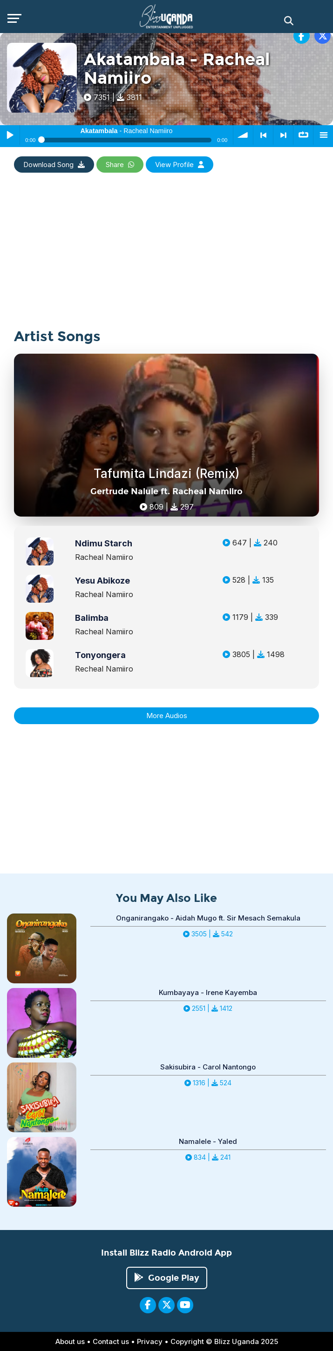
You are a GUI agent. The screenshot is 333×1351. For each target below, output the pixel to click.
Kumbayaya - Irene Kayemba (208, 992)
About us (70, 1341)
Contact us (111, 1341)
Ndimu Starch (103, 543)
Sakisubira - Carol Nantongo (208, 1066)
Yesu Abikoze (102, 580)
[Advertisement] (163, 264)
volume (243, 135)
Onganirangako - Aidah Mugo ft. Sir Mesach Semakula (208, 918)
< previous (263, 135)
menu (323, 135)
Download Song (54, 164)
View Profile (179, 164)
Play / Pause (10, 135)
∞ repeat (303, 135)
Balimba (92, 618)
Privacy (150, 1341)
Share (120, 164)
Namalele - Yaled (208, 1141)
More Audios (166, 715)
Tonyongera (100, 655)
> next (283, 135)
